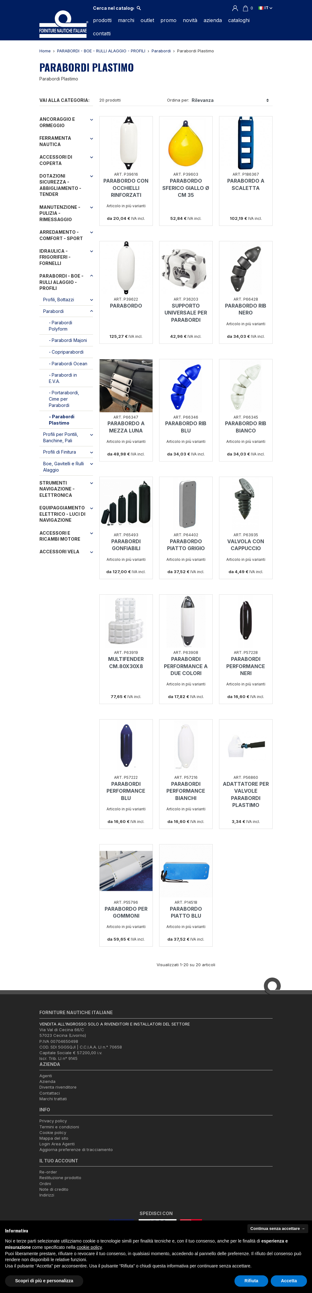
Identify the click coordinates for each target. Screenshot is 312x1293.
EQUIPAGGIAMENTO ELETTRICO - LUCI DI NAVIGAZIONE (62, 514)
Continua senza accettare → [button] (278, 1228)
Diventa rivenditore (58, 1087)
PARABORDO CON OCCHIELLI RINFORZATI (125, 188)
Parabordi (53, 311)
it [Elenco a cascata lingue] (265, 7)
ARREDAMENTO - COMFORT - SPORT (61, 235)
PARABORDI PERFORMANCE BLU (126, 791)
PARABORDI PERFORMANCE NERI (245, 666)
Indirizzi (46, 1194)
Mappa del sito (53, 1138)
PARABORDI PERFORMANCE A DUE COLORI (186, 666)
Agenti (45, 1075)
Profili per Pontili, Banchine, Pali (60, 437)
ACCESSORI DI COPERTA (55, 160)
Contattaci (49, 1093)
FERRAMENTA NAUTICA (55, 141)
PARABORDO (126, 306)
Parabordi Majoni (69, 340)
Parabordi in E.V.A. (63, 378)
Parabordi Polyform (60, 326)
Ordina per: (178, 100)
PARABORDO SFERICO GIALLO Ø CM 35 (185, 188)
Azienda (47, 1081)
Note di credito (53, 1189)
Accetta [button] (289, 1280)
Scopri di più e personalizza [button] (44, 1280)
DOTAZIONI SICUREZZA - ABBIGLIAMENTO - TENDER (60, 185)
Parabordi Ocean (69, 363)
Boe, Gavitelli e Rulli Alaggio (63, 467)
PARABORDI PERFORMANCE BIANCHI (185, 791)
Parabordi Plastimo (61, 420)
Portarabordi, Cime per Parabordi (64, 399)
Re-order (48, 1171)
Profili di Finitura (59, 452)
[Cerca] (113, 8)
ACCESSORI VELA (59, 551)
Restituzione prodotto (60, 1177)
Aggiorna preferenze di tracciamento (76, 1149)
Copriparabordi (68, 352)
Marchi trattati (53, 1098)
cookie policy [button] (89, 1247)
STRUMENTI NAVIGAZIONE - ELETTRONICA (57, 489)
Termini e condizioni (59, 1126)
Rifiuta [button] (251, 1280)
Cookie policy (52, 1132)
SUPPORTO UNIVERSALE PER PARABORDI (186, 313)
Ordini (45, 1183)
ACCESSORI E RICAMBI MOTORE (59, 536)
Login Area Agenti (57, 1143)
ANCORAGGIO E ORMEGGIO (57, 122)
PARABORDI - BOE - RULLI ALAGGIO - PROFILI (61, 282)
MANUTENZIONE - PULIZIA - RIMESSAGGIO (59, 213)
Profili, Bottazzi (58, 299)
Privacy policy (53, 1120)
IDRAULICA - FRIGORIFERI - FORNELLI (55, 257)
